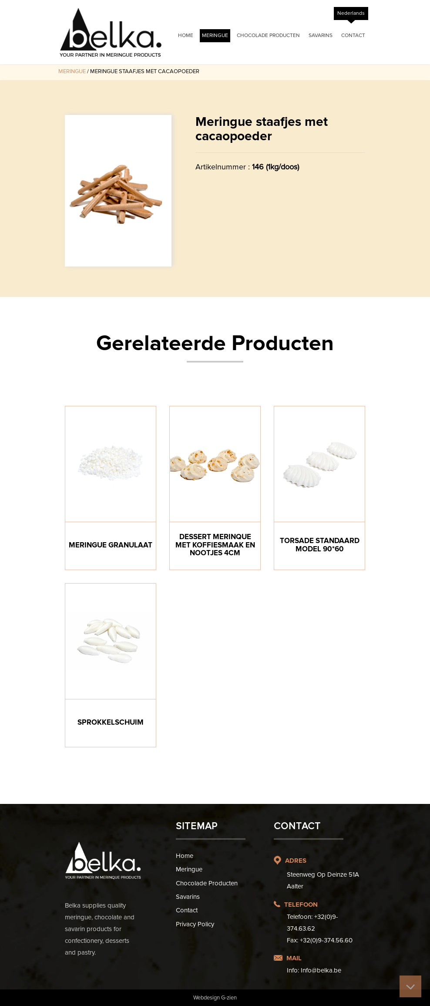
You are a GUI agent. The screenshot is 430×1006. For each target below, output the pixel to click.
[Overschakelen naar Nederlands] (351, 13)
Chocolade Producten (268, 35)
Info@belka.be (321, 970)
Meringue (215, 35)
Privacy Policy (195, 924)
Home (185, 35)
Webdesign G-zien (215, 997)
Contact (353, 35)
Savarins (321, 35)
